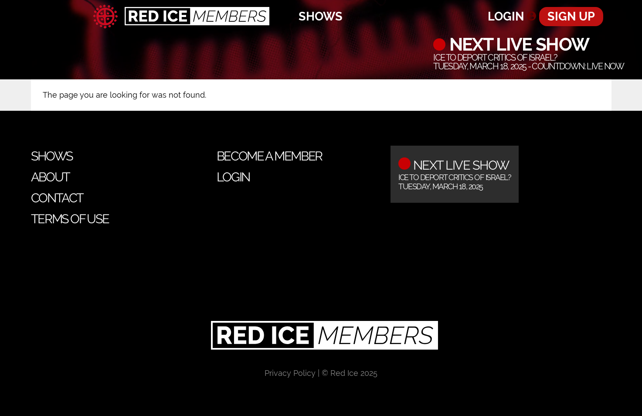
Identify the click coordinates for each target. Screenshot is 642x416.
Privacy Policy (290, 373)
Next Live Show (517, 44)
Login (506, 16)
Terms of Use (70, 218)
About (50, 177)
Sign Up (571, 16)
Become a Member (269, 156)
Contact (57, 198)
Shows (321, 16)
